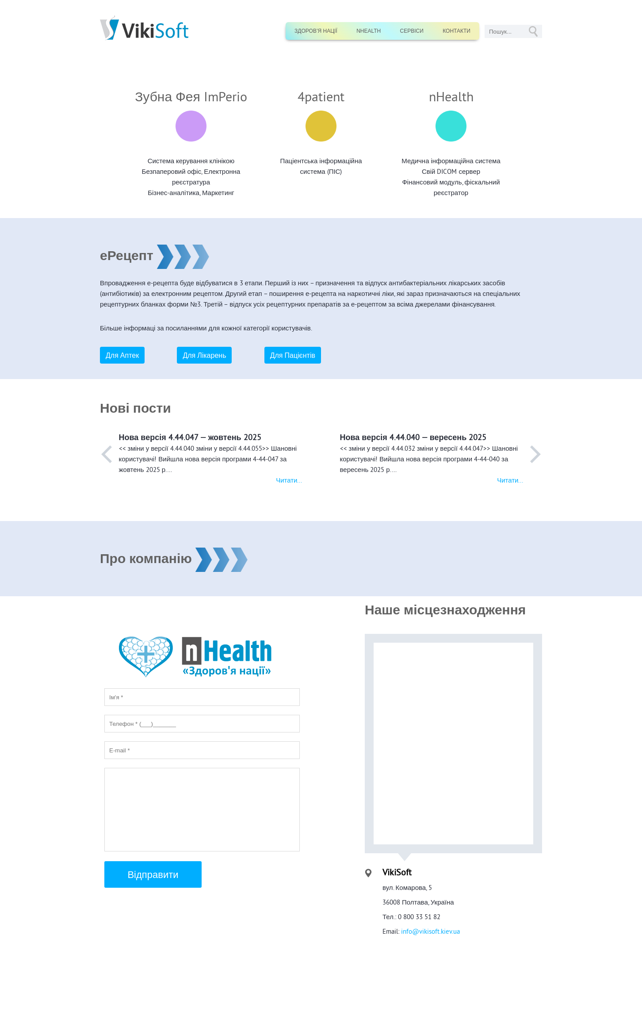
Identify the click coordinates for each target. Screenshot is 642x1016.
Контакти (456, 31)
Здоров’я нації (315, 31)
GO (533, 31)
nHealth (368, 31)
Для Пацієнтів (292, 355)
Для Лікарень (204, 355)
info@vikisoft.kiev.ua (429, 931)
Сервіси (412, 31)
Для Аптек (122, 355)
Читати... (289, 480)
